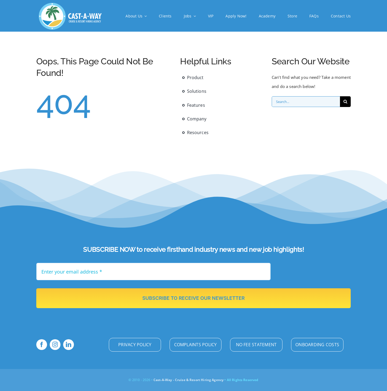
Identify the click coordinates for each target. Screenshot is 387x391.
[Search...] (306, 101)
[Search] (345, 101)
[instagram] (55, 344)
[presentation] (318, 273)
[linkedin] (68, 344)
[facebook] (41, 344)
